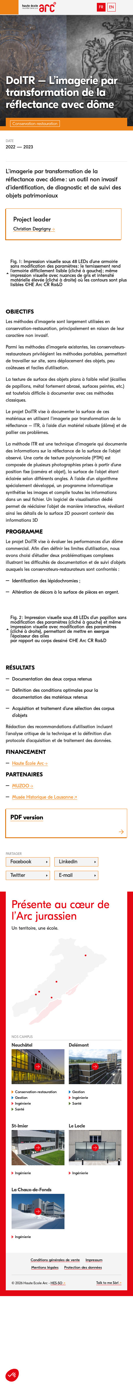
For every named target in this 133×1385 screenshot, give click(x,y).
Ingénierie (23, 1103)
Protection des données (83, 1267)
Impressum (94, 1260)
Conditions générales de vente (55, 1260)
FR (101, 7)
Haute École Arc (28, 763)
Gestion (21, 1097)
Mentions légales (44, 1267)
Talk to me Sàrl (107, 1283)
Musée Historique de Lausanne (42, 797)
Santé (19, 1109)
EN (111, 7)
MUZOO (20, 786)
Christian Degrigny (32, 229)
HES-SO (56, 1283)
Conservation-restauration (36, 1092)
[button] (9, 7)
